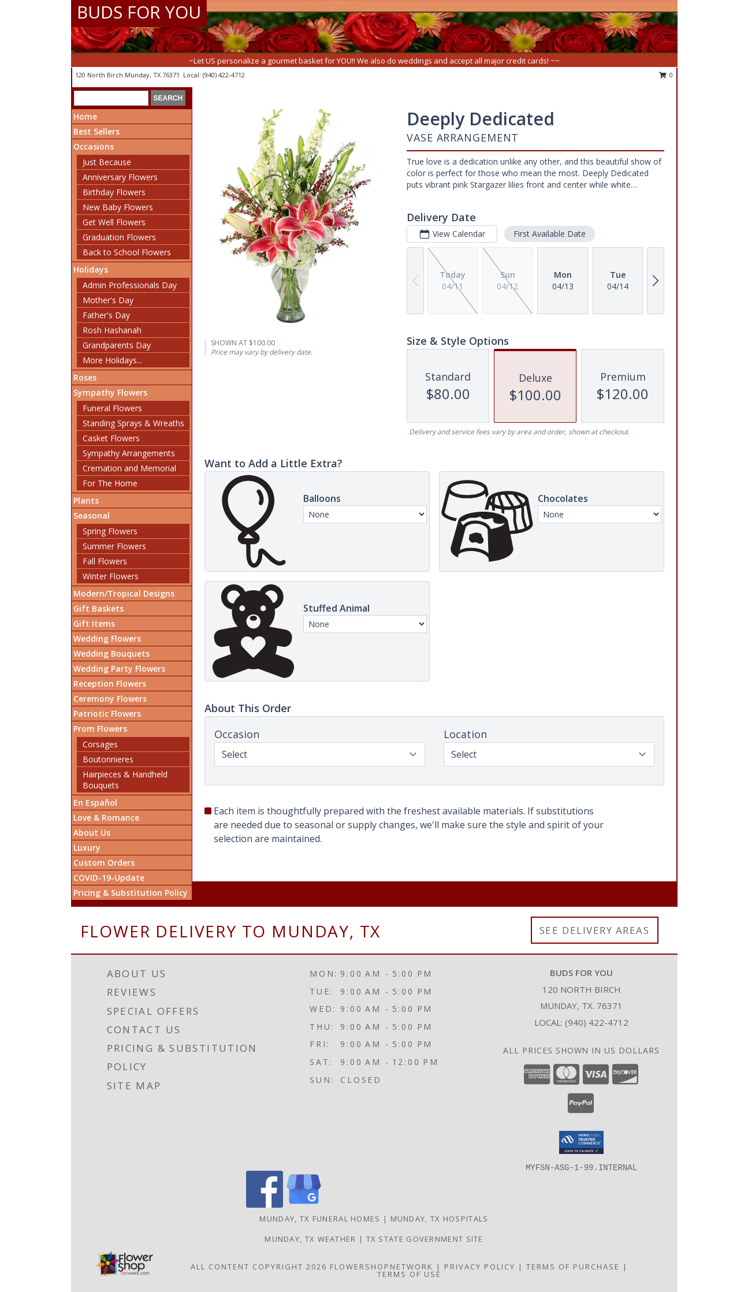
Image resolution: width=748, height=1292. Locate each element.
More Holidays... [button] (112, 360)
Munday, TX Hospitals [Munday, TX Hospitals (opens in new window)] (439, 1218)
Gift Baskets (98, 608)
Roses (84, 377)
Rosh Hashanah (112, 330)
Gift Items (94, 623)
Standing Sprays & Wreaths (133, 423)
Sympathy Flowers (110, 392)
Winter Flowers (111, 576)
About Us (91, 832)
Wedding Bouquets (111, 653)
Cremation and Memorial (129, 468)
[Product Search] (111, 98)
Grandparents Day (117, 345)
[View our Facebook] (264, 1204)
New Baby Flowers (118, 207)
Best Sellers (96, 131)
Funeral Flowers (112, 408)
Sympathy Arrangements (129, 453)
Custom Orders (104, 862)
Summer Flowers (114, 546)
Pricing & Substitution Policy (130, 892)
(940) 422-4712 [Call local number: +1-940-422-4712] (224, 74)
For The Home (110, 483)
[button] (581, 1142)
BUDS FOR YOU (139, 12)
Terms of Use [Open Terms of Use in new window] (409, 1274)
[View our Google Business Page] (303, 1204)
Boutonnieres (108, 759)
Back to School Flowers (127, 252)
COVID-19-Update (108, 877)
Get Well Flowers (114, 222)
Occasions (93, 146)
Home (85, 116)
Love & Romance (106, 817)
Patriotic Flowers (107, 713)
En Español (95, 802)
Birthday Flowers (114, 192)
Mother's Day (108, 300)
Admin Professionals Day (130, 285)
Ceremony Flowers (110, 698)
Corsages (100, 744)
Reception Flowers (109, 683)
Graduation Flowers (119, 237)
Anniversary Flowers (120, 177)
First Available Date (549, 233)
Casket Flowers (111, 438)
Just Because (107, 162)
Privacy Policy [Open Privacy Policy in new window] (479, 1266)
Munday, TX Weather (310, 1239)
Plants (86, 500)
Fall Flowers (105, 561)
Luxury (87, 847)
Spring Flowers (110, 531)
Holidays (90, 269)
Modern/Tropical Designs (123, 593)
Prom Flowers (100, 728)
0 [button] (666, 74)
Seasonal (91, 515)
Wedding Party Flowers (119, 668)
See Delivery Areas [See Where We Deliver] (594, 930)
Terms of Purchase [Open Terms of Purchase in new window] (573, 1266)
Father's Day (106, 315)
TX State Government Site (424, 1239)
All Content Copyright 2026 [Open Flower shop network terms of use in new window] (259, 1266)
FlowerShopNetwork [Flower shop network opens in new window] (381, 1266)
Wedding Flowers (107, 638)
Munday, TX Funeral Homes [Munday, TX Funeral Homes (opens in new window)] (319, 1218)
